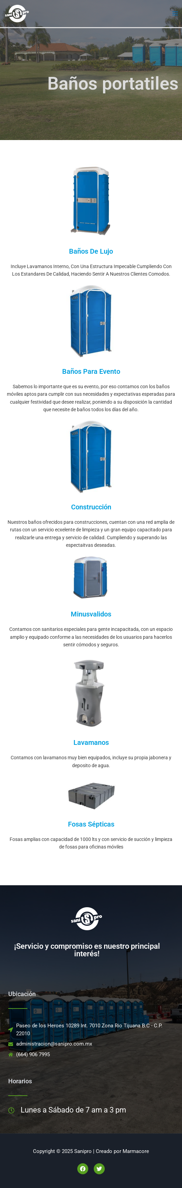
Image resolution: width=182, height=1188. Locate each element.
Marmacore (136, 1151)
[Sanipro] (17, 13)
